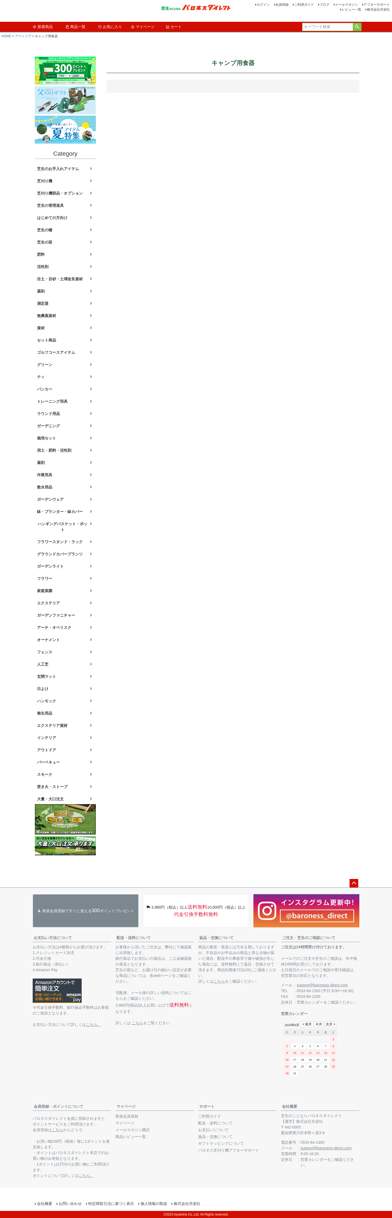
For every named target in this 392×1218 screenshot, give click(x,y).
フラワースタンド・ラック (60, 542)
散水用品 (44, 487)
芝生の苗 (44, 242)
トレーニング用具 (52, 401)
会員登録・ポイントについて (58, 1106)
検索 (357, 27)
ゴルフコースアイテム (56, 352)
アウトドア (23, 36)
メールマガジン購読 (132, 1130)
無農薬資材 (46, 315)
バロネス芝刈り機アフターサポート (228, 1150)
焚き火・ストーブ (52, 787)
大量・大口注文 (50, 799)
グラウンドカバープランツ (60, 554)
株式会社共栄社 (378, 9)
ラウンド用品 (48, 413)
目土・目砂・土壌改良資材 (60, 279)
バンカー (44, 389)
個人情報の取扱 (153, 1203)
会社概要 (289, 1106)
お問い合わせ (70, 1203)
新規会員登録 (126, 1116)
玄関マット (46, 676)
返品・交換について (216, 938)
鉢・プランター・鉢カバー (60, 511)
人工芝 (42, 664)
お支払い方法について (53, 938)
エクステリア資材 (52, 725)
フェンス (44, 652)
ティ (41, 377)
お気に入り (110, 26)
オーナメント (48, 640)
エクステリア (48, 603)
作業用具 (44, 475)
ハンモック (46, 701)
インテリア (46, 738)
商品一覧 (75, 26)
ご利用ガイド (304, 5)
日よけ (42, 689)
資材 (41, 328)
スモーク (44, 774)
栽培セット (46, 438)
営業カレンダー (310, 1002)
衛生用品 (44, 713)
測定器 (42, 303)
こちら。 (93, 1024)
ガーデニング (48, 426)
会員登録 (282, 5)
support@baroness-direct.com (322, 985)
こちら (137, 1023)
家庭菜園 (44, 591)
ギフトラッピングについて (221, 1143)
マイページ (143, 26)
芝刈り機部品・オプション (60, 193)
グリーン (44, 364)
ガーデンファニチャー (56, 615)
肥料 (41, 254)
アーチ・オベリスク (54, 627)
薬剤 (41, 291)
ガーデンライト (50, 566)
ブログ (324, 5)
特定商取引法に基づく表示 (111, 1203)
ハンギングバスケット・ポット (62, 527)
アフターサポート (377, 5)
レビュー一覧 (351, 9)
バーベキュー (48, 762)
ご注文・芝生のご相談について (308, 938)
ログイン (263, 5)
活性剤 (42, 266)
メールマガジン (346, 5)
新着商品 (43, 26)
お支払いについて (213, 1130)
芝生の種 (44, 230)
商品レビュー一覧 (130, 1136)
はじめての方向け (52, 218)
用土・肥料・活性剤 (54, 450)
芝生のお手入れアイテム (58, 169)
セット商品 (46, 340)
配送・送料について (134, 938)
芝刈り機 (44, 181)
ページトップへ (354, 883)
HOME (6, 36)
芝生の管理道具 (50, 205)
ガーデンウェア (50, 499)
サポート (207, 1106)
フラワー (44, 578)
